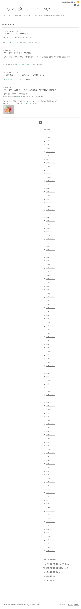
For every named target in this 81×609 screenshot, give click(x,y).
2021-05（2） (50, 242)
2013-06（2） (50, 551)
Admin (76, 605)
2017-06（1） (50, 380)
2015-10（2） (50, 449)
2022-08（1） (50, 206)
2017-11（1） (50, 362)
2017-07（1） (50, 376)
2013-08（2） (50, 543)
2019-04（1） (50, 326)
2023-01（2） (50, 188)
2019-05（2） (50, 322)
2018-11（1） (50, 337)
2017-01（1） (50, 398)
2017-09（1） (50, 369)
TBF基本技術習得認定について (54, 572)
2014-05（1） (50, 511)
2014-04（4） (50, 514)
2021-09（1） (50, 235)
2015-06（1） (50, 464)
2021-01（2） (50, 257)
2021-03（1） (50, 250)
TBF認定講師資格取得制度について (55, 568)
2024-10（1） (50, 152)
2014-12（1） (50, 485)
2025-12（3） (50, 141)
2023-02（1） (50, 184)
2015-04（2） (50, 471)
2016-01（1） (50, 438)
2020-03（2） (50, 289)
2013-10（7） (50, 536)
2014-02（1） (50, 522)
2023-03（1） (50, 181)
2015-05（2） (50, 467)
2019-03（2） (50, 329)
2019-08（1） (50, 311)
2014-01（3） (50, 525)
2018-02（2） (50, 355)
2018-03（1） (50, 351)
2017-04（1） (50, 387)
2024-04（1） (50, 162)
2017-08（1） (50, 373)
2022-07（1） (50, 210)
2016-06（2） (50, 420)
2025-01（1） (50, 148)
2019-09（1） (50, 308)
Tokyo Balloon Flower (15, 604)
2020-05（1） (50, 286)
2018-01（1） (50, 358)
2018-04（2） (50, 347)
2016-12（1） (50, 402)
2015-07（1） (50, 460)
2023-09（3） (50, 173)
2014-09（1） (50, 496)
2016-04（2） (50, 427)
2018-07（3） (50, 344)
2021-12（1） (50, 228)
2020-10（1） (50, 268)
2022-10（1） (50, 199)
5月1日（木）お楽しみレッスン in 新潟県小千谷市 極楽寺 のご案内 (29, 90)
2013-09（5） (50, 540)
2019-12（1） (50, 297)
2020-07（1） (50, 279)
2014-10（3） (50, 493)
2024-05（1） (50, 159)
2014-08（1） (50, 500)
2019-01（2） (50, 333)
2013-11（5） (50, 532)
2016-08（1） (50, 413)
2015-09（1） (50, 453)
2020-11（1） (50, 264)
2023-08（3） (50, 177)
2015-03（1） (50, 474)
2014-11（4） (50, 489)
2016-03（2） (50, 431)
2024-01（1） (50, 170)
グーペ (70, 605)
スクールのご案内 (49, 560)
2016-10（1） (50, 409)
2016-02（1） (50, 434)
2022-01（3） (50, 224)
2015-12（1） (50, 442)
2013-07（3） (50, 547)
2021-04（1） (50, 246)
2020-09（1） (50, 271)
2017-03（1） (50, 391)
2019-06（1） (50, 318)
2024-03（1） (50, 166)
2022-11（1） (50, 195)
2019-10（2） (50, 304)
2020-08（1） (50, 275)
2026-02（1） (50, 137)
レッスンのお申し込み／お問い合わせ (56, 564)
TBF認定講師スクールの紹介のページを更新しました (24, 75)
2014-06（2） (50, 507)
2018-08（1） (50, 340)
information (47, 133)
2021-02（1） (50, 253)
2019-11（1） (50, 300)
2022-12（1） (50, 191)
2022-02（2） (50, 220)
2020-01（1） (50, 293)
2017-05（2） (50, 384)
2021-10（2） (50, 231)
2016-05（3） (50, 424)
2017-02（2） (50, 395)
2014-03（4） (50, 518)
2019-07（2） (50, 315)
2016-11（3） (50, 405)
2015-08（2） (50, 456)
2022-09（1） (50, 202)
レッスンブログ (48, 580)
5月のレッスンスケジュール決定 (15, 34)
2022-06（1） (50, 213)
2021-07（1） (50, 239)
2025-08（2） (50, 144)
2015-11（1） (50, 445)
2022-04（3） (50, 217)
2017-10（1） (50, 366)
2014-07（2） (50, 503)
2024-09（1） (50, 155)
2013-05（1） (50, 554)
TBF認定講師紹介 (49, 576)
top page (46, 129)
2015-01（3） (50, 482)
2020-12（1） (50, 260)
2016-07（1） (50, 416)
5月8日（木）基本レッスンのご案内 (17, 53)
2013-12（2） (50, 529)
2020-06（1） (50, 282)
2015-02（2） (50, 478)
